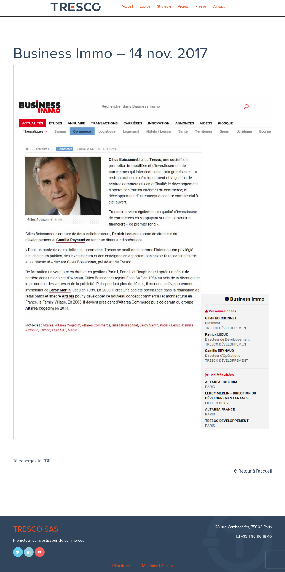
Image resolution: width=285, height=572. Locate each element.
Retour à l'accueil (253, 471)
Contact (218, 6)
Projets (183, 6)
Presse (200, 6)
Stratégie (164, 6)
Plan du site (122, 566)
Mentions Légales (157, 566)
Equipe (145, 6)
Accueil (127, 6)
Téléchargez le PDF (32, 461)
